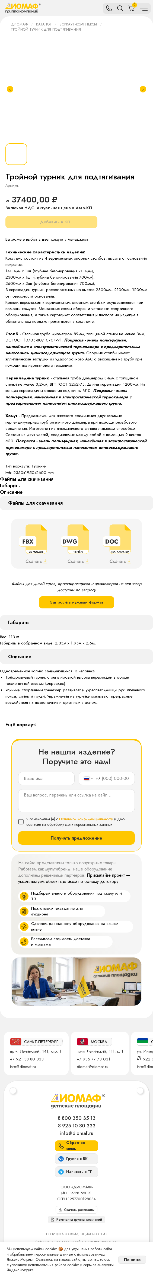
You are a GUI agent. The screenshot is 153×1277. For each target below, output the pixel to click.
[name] (46, 778)
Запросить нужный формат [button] (76, 602)
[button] (76, 1219)
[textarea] (76, 800)
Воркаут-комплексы (78, 24)
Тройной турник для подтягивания (46, 29)
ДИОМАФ (19, 24)
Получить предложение (76, 838)
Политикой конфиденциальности (86, 819)
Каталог (43, 24)
